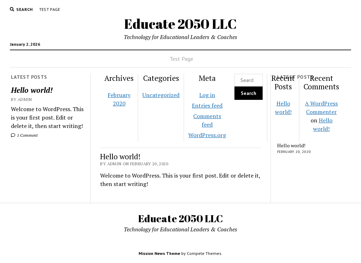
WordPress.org (207, 135)
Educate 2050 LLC (180, 24)
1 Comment (24, 135)
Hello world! (32, 90)
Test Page (49, 9)
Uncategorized (160, 95)
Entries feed (207, 105)
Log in (207, 95)
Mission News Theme (159, 253)
